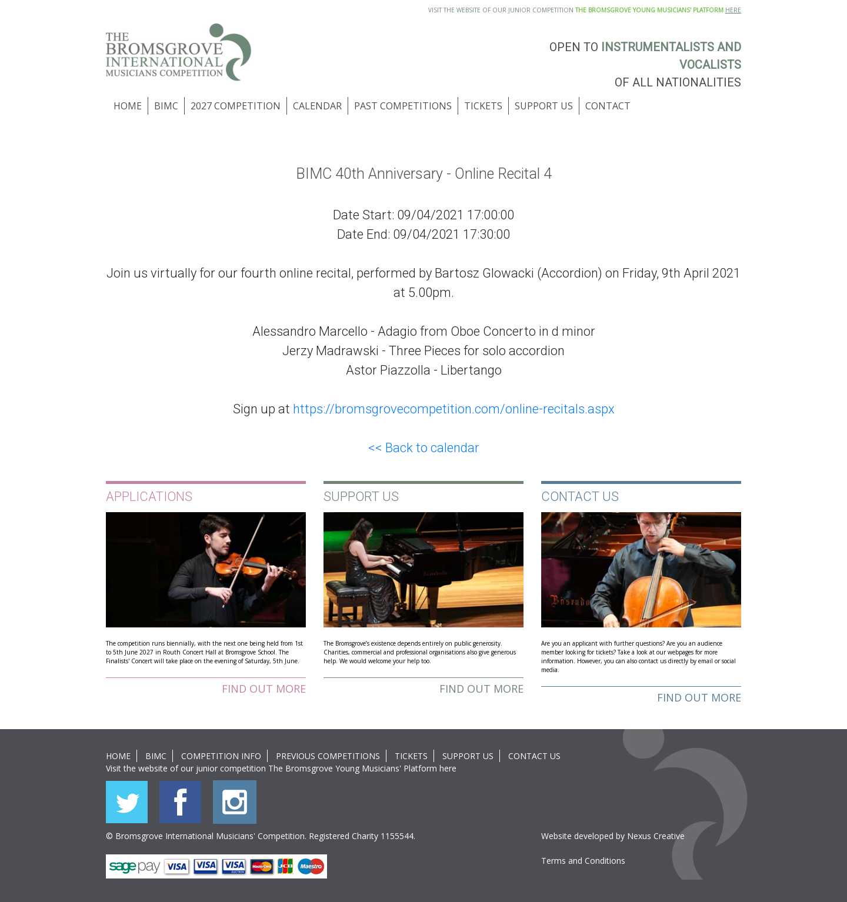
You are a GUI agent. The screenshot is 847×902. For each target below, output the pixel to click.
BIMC (155, 755)
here (447, 768)
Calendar (317, 105)
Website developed (577, 835)
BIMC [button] (166, 105)
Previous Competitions (328, 755)
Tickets (483, 105)
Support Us (467, 755)
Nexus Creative (656, 835)
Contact (608, 105)
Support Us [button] (544, 105)
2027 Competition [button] (236, 105)
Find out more (264, 688)
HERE (733, 10)
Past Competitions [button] (403, 105)
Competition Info (221, 755)
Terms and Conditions (583, 860)
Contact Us (534, 755)
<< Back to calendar (423, 447)
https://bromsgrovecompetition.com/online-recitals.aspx (454, 409)
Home (128, 105)
